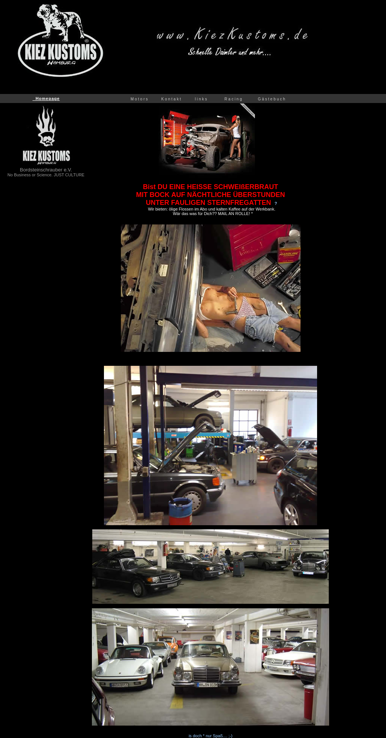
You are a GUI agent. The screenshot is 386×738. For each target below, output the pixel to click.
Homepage (46, 98)
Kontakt (176, 99)
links (201, 99)
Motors (141, 99)
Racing (233, 99)
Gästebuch (273, 99)
